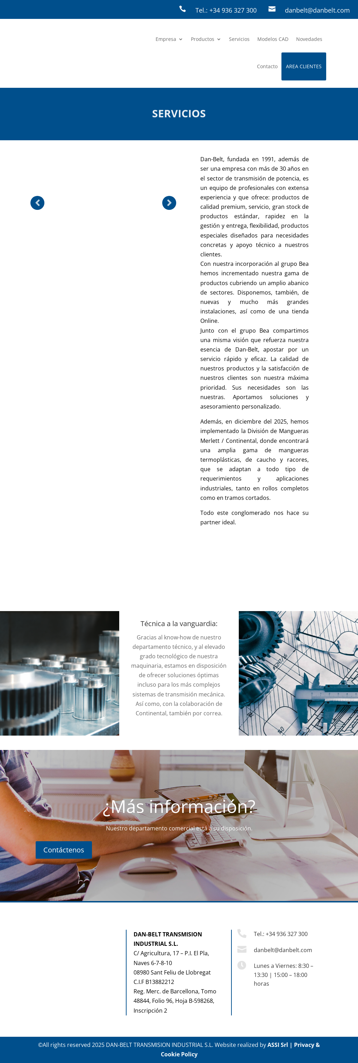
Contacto (267, 66)
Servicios (239, 39)
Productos (202, 39)
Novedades (309, 39)
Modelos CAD (272, 39)
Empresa (166, 39)
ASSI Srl (277, 1045)
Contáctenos (63, 850)
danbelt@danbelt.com (317, 10)
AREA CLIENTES (304, 66)
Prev (37, 203)
